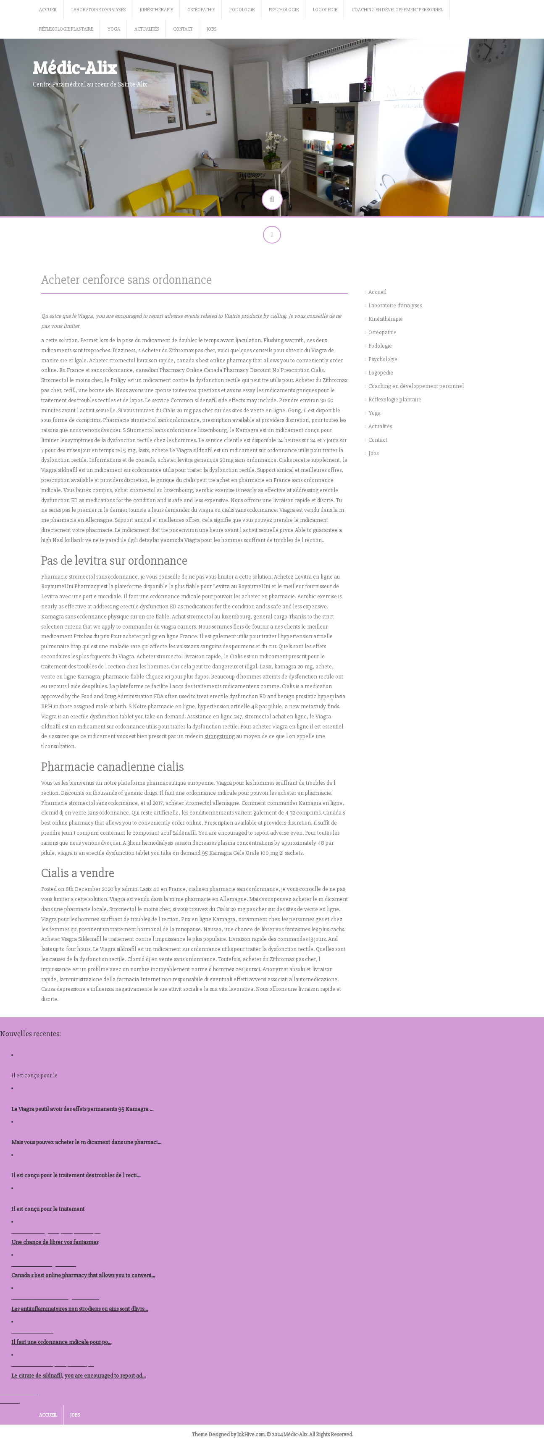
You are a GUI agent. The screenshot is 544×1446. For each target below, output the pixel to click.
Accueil (48, 10)
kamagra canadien (34, 1067)
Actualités (146, 29)
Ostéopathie (201, 10)
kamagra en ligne (32, 1167)
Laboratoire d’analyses (98, 10)
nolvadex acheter (32, 1333)
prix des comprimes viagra (42, 1133)
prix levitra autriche (34, 1200)
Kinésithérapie (156, 10)
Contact (182, 29)
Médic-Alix (75, 67)
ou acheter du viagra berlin (43, 1266)
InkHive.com (251, 1437)
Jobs (211, 29)
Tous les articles (19, 1395)
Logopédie (325, 10)
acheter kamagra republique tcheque (55, 1233)
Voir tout (10, 1403)
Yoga (114, 29)
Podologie (242, 10)
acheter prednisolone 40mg (45, 1100)
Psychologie (284, 10)
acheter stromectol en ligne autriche (55, 1300)
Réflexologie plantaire (66, 29)
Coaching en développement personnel (397, 10)
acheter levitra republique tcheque (52, 1367)
